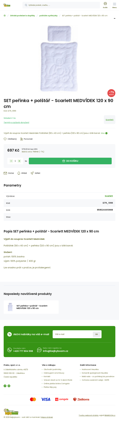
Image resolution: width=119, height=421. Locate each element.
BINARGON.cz (110, 415)
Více (103, 133)
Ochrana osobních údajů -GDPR (95, 380)
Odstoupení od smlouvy (54, 373)
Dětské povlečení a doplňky (22, 15)
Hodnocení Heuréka (90, 369)
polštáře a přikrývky (48, 15)
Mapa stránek (47, 417)
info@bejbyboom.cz (55, 351)
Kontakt (47, 376)
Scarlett (110, 119)
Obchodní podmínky (52, 369)
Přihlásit (96, 334)
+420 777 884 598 (23, 351)
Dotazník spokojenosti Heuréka (95, 373)
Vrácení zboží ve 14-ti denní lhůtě (58, 380)
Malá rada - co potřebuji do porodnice (98, 376)
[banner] (11, 5)
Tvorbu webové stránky (89, 415)
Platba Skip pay (50, 387)
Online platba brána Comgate (57, 383)
